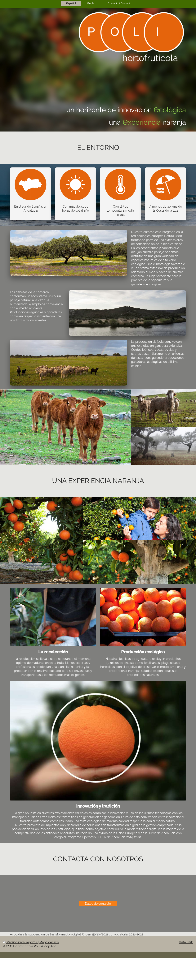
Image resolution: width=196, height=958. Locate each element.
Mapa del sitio (49, 942)
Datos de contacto (98, 903)
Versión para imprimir (20, 942)
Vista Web (186, 942)
